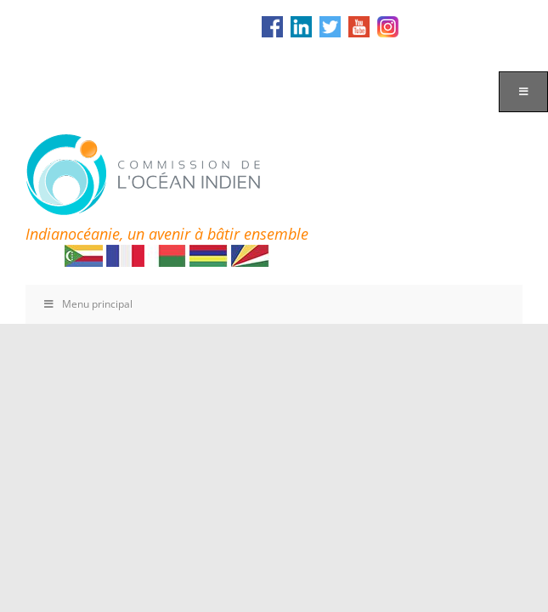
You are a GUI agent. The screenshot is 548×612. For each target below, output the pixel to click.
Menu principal (87, 304)
